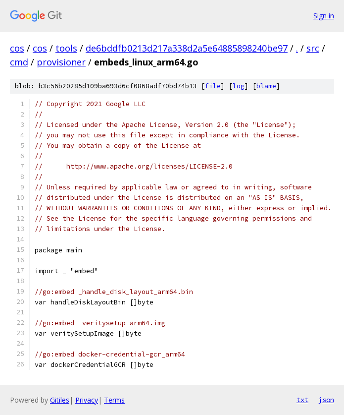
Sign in (323, 15)
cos (17, 48)
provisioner (61, 62)
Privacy (86, 400)
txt (302, 399)
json (326, 399)
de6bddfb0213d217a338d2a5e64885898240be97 (187, 48)
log (239, 86)
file (213, 86)
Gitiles (59, 400)
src (312, 48)
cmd (19, 62)
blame (266, 86)
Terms (114, 400)
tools (66, 48)
